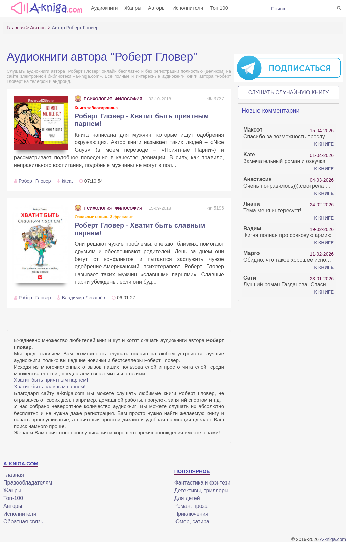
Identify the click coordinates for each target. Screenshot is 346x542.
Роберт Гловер (35, 181)
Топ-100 (13, 498)
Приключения (191, 514)
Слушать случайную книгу (288, 92)
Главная (13, 475)
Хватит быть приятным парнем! (51, 380)
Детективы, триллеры (201, 490)
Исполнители (187, 8)
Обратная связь (23, 521)
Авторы (157, 8)
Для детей (187, 498)
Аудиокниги (104, 8)
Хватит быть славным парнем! (49, 387)
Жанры (132, 8)
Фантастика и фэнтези (202, 483)
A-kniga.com (333, 539)
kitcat (67, 181)
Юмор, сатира (191, 521)
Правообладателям (27, 483)
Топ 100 (219, 8)
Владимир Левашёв (83, 297)
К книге (324, 144)
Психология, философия (108, 99)
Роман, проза (191, 506)
